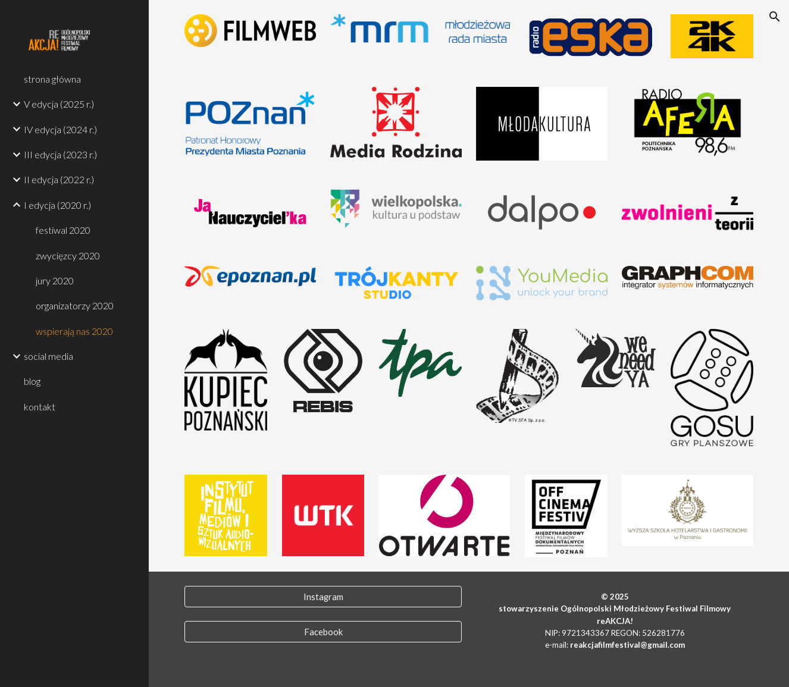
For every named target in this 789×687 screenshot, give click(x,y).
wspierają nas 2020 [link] (74, 331)
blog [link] (32, 381)
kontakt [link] (39, 406)
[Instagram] (323, 596)
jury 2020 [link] (55, 280)
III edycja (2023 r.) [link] (60, 154)
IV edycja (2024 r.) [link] (60, 129)
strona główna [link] (52, 78)
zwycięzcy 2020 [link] (68, 255)
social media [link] (48, 356)
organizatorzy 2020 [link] (75, 305)
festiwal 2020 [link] (63, 230)
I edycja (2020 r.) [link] (57, 205)
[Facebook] (323, 631)
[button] (774, 16)
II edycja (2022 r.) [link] (59, 179)
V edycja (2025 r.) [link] (59, 103)
